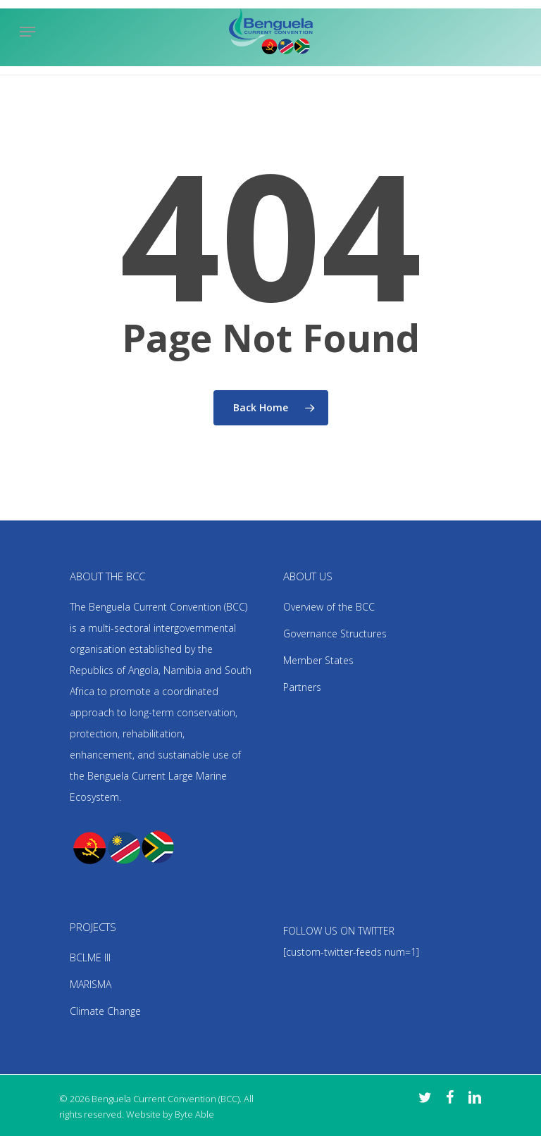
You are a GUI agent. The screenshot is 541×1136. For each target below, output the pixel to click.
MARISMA (90, 984)
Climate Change (105, 1011)
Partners (302, 687)
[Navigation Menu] (27, 32)
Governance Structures (335, 633)
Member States (318, 660)
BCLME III (90, 957)
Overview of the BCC (329, 606)
